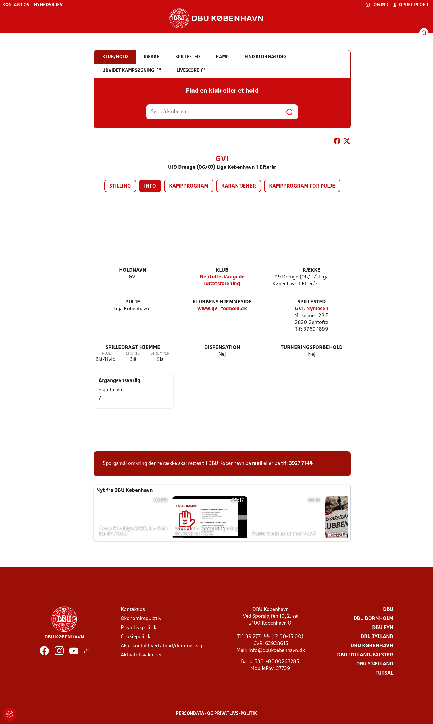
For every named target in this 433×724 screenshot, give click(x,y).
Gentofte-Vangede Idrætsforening (222, 280)
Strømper (160, 353)
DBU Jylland (377, 636)
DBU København (372, 646)
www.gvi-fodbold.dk (222, 309)
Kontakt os (15, 5)
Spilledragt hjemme (132, 347)
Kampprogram (188, 186)
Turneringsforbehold (311, 347)
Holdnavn (132, 270)
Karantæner (238, 186)
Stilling (120, 186)
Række (311, 270)
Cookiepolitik (135, 636)
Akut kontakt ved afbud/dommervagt (162, 646)
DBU (388, 609)
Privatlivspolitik (138, 627)
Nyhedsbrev (48, 5)
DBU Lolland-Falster (365, 655)
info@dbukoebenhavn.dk (277, 650)
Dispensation (222, 347)
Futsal (384, 673)
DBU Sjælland (374, 664)
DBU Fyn (382, 627)
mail (257, 463)
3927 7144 (301, 463)
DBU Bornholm (373, 618)
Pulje (132, 302)
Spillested (311, 302)
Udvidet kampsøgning (131, 70)
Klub (222, 270)
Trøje (105, 353)
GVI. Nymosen (311, 309)
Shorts (133, 353)
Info (150, 186)
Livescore (190, 70)
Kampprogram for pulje (302, 186)
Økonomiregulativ (141, 618)
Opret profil (411, 4)
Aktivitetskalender (141, 655)
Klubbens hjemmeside (222, 302)
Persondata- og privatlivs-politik (216, 714)
